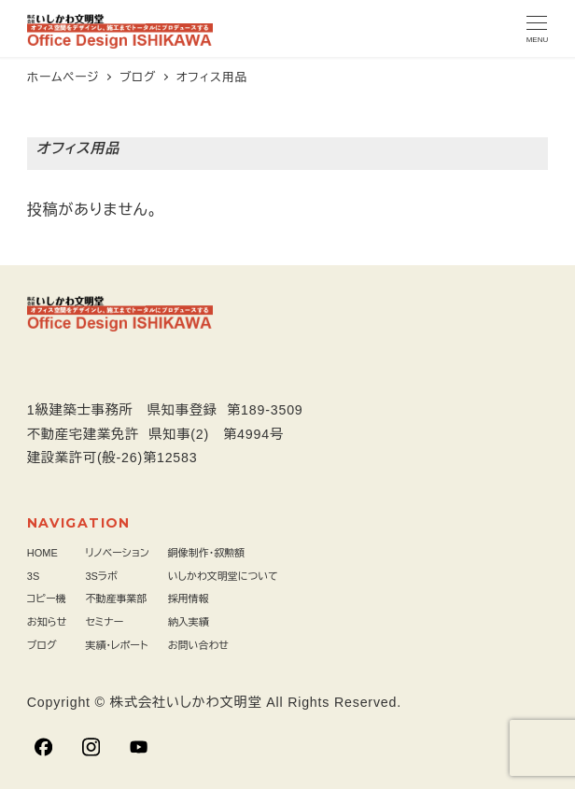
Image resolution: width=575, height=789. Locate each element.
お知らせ (47, 621)
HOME (42, 552)
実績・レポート (116, 645)
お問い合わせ (198, 645)
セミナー (104, 621)
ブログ (42, 645)
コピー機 (46, 598)
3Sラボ (101, 576)
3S (33, 576)
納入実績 (188, 621)
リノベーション (116, 552)
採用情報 (188, 598)
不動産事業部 (116, 598)
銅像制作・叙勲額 (206, 552)
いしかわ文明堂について (223, 576)
